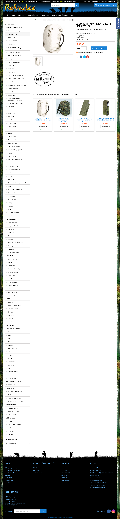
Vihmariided (12, 361)
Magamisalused (13, 226)
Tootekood (79, 29)
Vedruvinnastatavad (14, 146)
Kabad (10, 130)
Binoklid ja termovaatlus (15, 75)
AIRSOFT (9, 133)
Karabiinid (11, 68)
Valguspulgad (12, 65)
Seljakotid (11, 302)
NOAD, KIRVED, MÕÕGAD (14, 189)
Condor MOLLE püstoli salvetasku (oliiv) (84, 120)
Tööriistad (11, 236)
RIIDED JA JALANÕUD (13, 328)
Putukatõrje (11, 249)
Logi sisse (95, 1)
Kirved (10, 209)
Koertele (11, 92)
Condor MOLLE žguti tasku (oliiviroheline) (105, 119)
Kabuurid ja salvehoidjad (15, 55)
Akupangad (11, 95)
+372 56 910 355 (15, 1)
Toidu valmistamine (14, 428)
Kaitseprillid (11, 44)
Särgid (10, 332)
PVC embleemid (13, 395)
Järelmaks (36, 470)
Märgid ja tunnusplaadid (15, 401)
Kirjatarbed (11, 82)
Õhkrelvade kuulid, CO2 (15, 269)
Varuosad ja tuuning (14, 169)
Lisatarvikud (11, 173)
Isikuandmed (65, 468)
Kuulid (10, 153)
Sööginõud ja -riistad (14, 424)
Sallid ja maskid (12, 348)
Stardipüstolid (12, 259)
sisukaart (7, 482)
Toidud (10, 421)
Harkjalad (11, 106)
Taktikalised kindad (14, 52)
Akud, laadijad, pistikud (15, 159)
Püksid (10, 342)
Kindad (10, 355)
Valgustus (11, 232)
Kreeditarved (65, 472)
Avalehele (9, 24)
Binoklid (10, 239)
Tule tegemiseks (13, 246)
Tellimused (64, 470)
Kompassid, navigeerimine (16, 242)
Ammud (10, 262)
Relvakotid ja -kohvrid (14, 305)
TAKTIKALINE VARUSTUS (14, 27)
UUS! (13, 15)
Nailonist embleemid (14, 398)
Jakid (9, 335)
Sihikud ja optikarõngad (15, 103)
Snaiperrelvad (12, 143)
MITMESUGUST (11, 405)
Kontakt (94, 463)
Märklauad (11, 275)
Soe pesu (11, 365)
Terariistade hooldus (14, 212)
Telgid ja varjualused (14, 252)
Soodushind (8, 477)
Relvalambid (12, 126)
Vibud (10, 279)
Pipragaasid (11, 295)
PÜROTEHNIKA (11, 385)
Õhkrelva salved (13, 282)
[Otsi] (65, 5)
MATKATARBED (11, 219)
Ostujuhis (7, 475)
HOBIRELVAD (10, 255)
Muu (9, 186)
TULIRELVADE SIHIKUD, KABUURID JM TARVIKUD (14, 99)
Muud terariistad (13, 216)
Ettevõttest (33, 15)
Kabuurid (11, 116)
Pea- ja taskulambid (14, 62)
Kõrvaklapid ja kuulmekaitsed (17, 85)
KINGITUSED (10, 388)
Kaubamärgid (11, 439)
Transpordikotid (13, 308)
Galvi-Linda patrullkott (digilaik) (63, 120)
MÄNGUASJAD (12, 414)
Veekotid (11, 315)
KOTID (8, 299)
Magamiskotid (12, 222)
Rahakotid (11, 318)
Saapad (10, 345)
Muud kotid (11, 322)
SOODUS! (21, 15)
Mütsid (10, 352)
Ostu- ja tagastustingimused (13, 468)
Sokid (10, 358)
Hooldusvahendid (13, 378)
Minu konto (66, 463)
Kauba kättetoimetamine (12, 470)
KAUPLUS (45, 15)
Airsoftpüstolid (12, 140)
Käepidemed (12, 120)
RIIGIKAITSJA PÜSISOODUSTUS (62, 15)
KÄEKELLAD (10, 325)
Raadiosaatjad (12, 40)
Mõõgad (10, 202)
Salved (10, 163)
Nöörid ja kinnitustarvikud (16, 78)
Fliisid (9, 338)
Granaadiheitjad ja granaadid (17, 183)
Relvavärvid (11, 72)
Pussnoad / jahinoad (14, 193)
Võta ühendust (37, 472)
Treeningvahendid (13, 408)
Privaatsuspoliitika (10, 472)
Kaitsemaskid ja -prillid (15, 149)
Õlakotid (10, 312)
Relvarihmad (12, 37)
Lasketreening (12, 123)
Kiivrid (10, 176)
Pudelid (10, 434)
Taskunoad (11, 196)
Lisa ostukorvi (98, 48)
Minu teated (65, 480)
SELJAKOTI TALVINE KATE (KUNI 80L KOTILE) (42, 119)
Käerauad (11, 289)
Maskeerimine (12, 34)
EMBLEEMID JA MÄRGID (14, 391)
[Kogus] (84, 48)
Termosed (11, 431)
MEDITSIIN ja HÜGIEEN (13, 381)
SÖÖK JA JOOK (11, 418)
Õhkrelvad (11, 265)
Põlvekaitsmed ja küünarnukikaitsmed (14, 48)
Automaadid (12, 136)
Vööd (9, 368)
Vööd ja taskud (12, 292)
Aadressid (64, 475)
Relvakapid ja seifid (14, 411)
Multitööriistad (12, 199)
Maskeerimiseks (13, 371)
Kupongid (64, 477)
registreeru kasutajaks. (108, 1)
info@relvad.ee (32, 1)
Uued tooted (9, 480)
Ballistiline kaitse (13, 88)
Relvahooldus (12, 110)
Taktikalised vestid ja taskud (16, 31)
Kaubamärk (98, 29)
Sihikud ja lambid (13, 166)
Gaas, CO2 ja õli (12, 156)
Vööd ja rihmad (12, 59)
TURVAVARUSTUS (12, 285)
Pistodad (11, 206)
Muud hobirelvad (13, 272)
